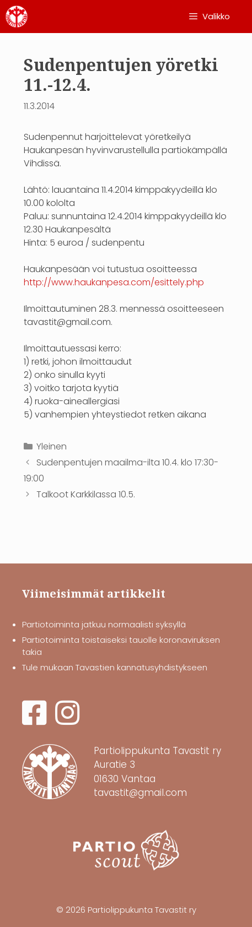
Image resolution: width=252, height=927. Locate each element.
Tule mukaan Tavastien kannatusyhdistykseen (114, 667)
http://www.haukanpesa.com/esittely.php (114, 282)
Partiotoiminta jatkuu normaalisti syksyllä (104, 624)
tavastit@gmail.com (140, 792)
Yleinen (51, 446)
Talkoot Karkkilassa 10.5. (85, 494)
